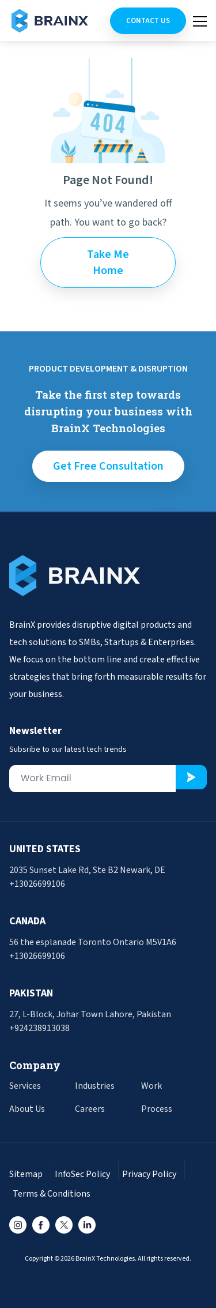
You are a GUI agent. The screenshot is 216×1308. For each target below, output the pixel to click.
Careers (90, 1109)
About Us (27, 1109)
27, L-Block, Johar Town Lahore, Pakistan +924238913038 (90, 1021)
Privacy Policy (149, 1174)
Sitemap (26, 1174)
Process (156, 1109)
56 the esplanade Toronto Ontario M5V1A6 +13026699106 (92, 949)
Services (25, 1086)
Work (151, 1086)
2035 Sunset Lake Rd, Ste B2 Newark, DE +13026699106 (87, 877)
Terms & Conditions (51, 1194)
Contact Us (148, 21)
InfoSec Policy (82, 1174)
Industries (95, 1086)
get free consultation (108, 466)
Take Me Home (108, 262)
